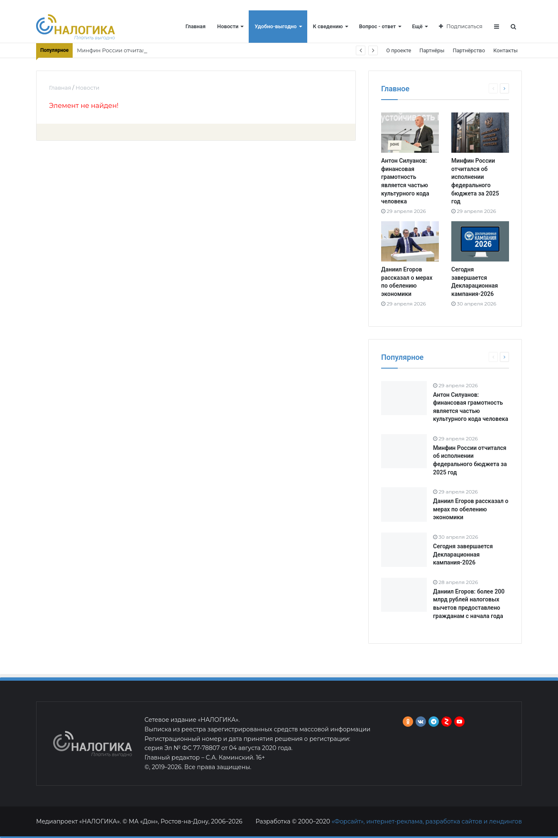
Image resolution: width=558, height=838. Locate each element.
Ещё (417, 26)
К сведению (328, 26)
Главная (196, 26)
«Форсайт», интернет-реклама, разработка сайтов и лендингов (427, 821)
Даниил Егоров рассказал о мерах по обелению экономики (470, 509)
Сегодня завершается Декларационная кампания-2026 (463, 554)
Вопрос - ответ (377, 26)
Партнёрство (469, 50)
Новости (227, 26)
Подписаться (460, 26)
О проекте (398, 50)
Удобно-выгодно (275, 26)
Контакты (505, 50)
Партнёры (431, 50)
